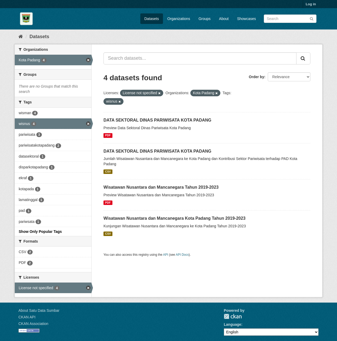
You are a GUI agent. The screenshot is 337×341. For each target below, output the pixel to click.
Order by (256, 77)
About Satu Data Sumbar (39, 310)
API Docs (182, 255)
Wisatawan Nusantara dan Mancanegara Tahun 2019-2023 (161, 187)
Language (232, 324)
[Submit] (311, 18)
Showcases (246, 19)
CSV (108, 171)
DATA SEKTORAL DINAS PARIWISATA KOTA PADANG (157, 120)
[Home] (20, 36)
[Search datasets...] (199, 58)
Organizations (178, 19)
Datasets (151, 19)
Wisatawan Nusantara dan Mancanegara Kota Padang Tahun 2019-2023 (174, 218)
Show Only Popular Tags (40, 231)
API (165, 255)
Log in (311, 4)
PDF (108, 135)
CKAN (233, 316)
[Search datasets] (290, 18)
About (224, 19)
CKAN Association (33, 324)
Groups (205, 19)
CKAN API (27, 317)
